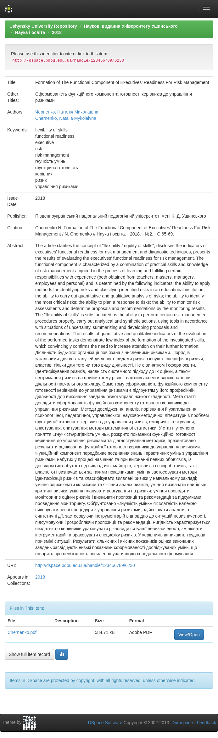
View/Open (189, 634)
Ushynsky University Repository (43, 26)
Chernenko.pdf (22, 632)
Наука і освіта (30, 32)
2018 (57, 32)
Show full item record (29, 654)
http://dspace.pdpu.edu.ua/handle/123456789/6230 (85, 565)
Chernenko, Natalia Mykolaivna (65, 118)
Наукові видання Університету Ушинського (130, 26)
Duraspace (182, 722)
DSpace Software (105, 722)
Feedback (206, 722)
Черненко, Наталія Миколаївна (66, 111)
